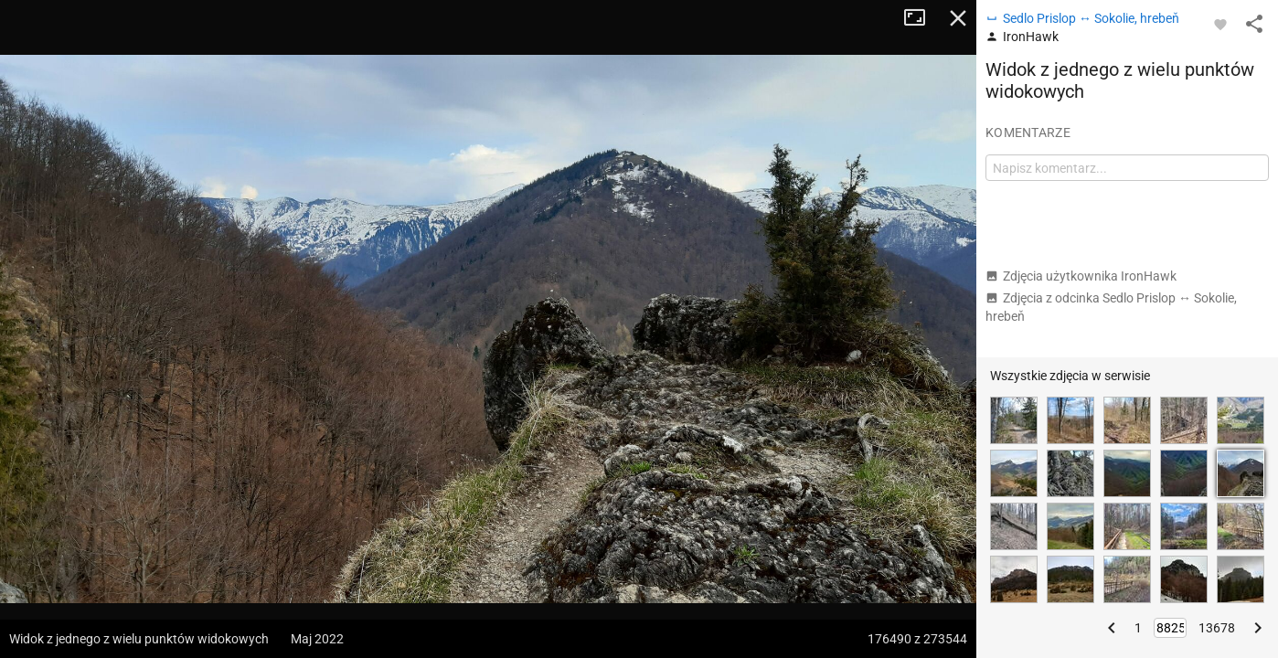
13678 (1216, 628)
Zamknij (958, 18)
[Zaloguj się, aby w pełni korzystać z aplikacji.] (1220, 23)
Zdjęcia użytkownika (1081, 276)
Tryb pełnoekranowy (921, 18)
